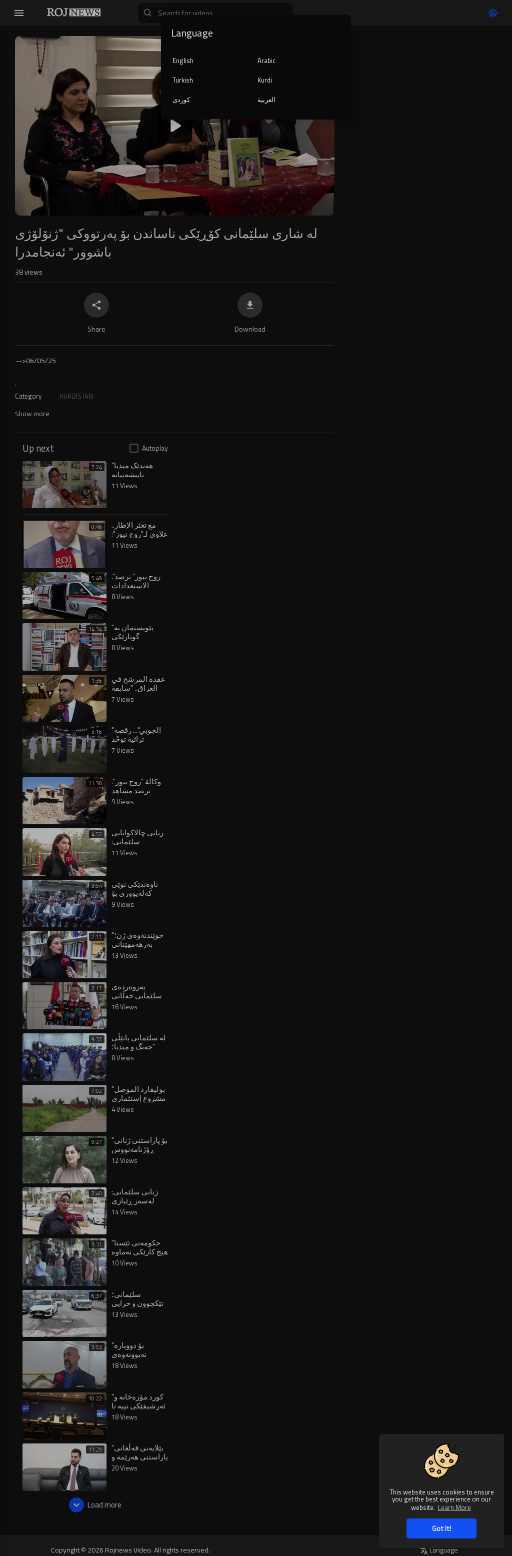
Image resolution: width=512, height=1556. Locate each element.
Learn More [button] (454, 1507)
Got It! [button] (441, 1528)
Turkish (182, 80)
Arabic (267, 61)
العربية (267, 100)
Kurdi (265, 80)
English (183, 61)
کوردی (181, 100)
